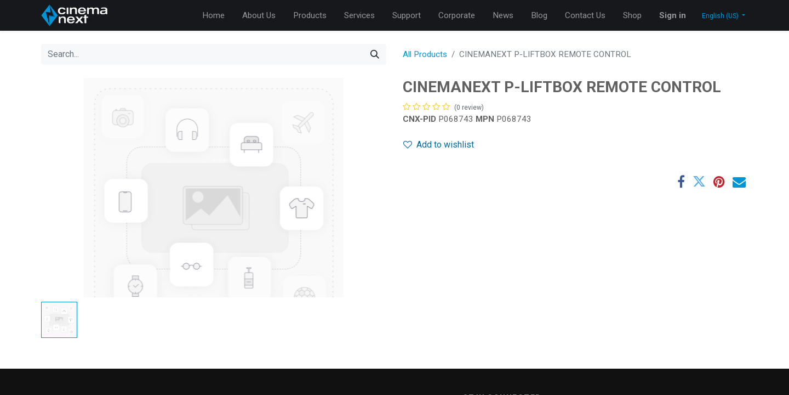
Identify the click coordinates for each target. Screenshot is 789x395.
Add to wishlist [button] (438, 144)
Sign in (672, 15)
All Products (425, 54)
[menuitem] (213, 15)
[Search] (374, 54)
